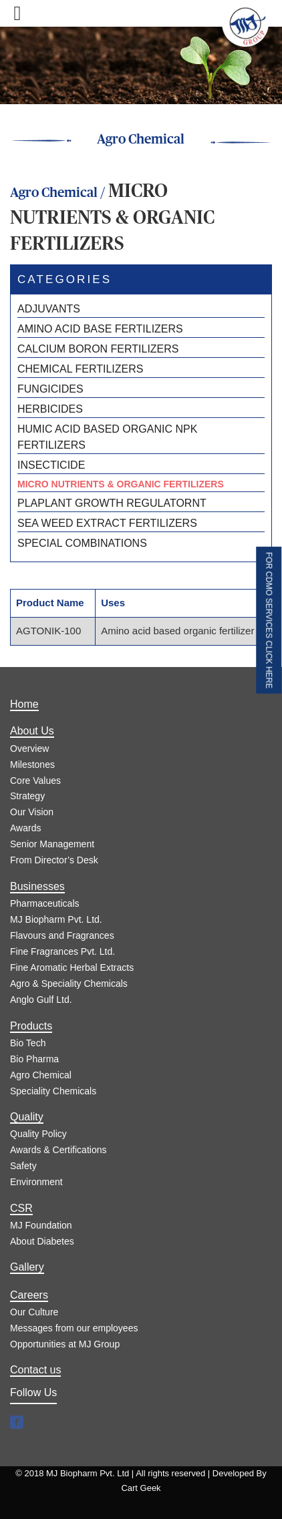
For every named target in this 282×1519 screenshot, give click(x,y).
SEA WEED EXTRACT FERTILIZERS (107, 523)
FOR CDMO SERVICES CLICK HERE (268, 620)
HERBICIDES (50, 409)
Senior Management (52, 844)
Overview (29, 748)
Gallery (27, 1267)
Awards (25, 828)
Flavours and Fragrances (62, 935)
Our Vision (31, 812)
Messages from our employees (74, 1328)
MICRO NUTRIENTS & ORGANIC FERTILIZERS (120, 484)
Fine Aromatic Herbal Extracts (72, 967)
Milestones (32, 764)
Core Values (35, 780)
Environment (36, 1181)
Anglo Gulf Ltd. (41, 999)
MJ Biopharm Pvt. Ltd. (56, 919)
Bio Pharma (34, 1059)
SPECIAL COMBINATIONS (82, 543)
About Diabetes (42, 1241)
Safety (23, 1165)
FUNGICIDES (50, 389)
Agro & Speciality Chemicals (69, 983)
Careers (29, 1295)
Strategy (27, 796)
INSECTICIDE (51, 465)
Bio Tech (27, 1043)
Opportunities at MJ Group (65, 1344)
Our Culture (34, 1312)
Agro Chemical (41, 1075)
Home (24, 704)
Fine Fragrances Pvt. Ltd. (62, 951)
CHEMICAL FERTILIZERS (80, 369)
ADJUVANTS (48, 308)
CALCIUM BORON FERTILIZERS (98, 349)
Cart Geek (140, 1488)
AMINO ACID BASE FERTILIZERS (100, 329)
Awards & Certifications (58, 1149)
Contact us (35, 1369)
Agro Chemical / (59, 193)
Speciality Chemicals (53, 1091)
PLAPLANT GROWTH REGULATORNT (111, 503)
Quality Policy (38, 1133)
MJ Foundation (41, 1225)
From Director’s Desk (54, 860)
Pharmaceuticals (45, 903)
